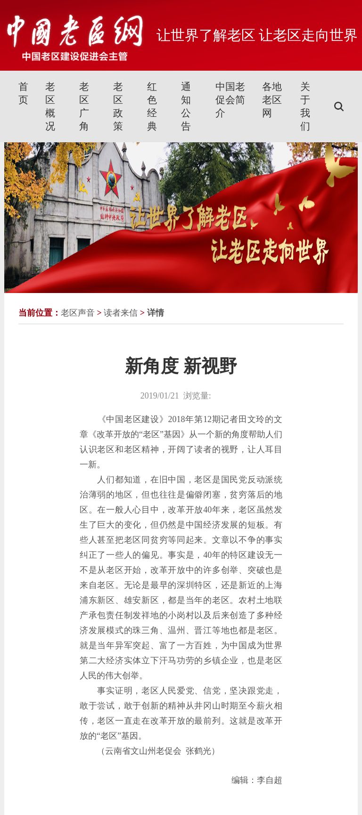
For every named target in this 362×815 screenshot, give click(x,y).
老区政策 (118, 106)
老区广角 (84, 106)
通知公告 (186, 106)
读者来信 (121, 313)
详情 (155, 313)
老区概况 (50, 106)
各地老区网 (272, 100)
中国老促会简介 (230, 100)
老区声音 (78, 313)
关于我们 (305, 106)
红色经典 (152, 106)
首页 (23, 93)
